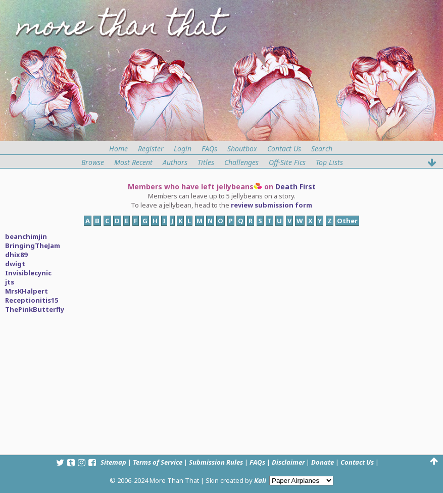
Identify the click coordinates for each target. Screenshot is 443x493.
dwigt (15, 263)
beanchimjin (26, 236)
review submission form (271, 205)
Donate (322, 462)
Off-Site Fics (287, 162)
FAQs (209, 148)
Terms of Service (157, 462)
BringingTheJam (32, 245)
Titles (206, 162)
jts (9, 281)
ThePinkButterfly (34, 309)
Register (151, 148)
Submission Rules (216, 462)
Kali (260, 480)
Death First (295, 186)
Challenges (241, 162)
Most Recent (133, 162)
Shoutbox (242, 148)
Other (347, 220)
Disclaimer (288, 462)
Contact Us (284, 148)
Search (321, 148)
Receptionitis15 (31, 300)
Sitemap (113, 462)
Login (182, 148)
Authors (175, 162)
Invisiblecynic (28, 272)
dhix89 (16, 254)
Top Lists (329, 162)
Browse (92, 162)
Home (118, 148)
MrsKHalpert (26, 291)
